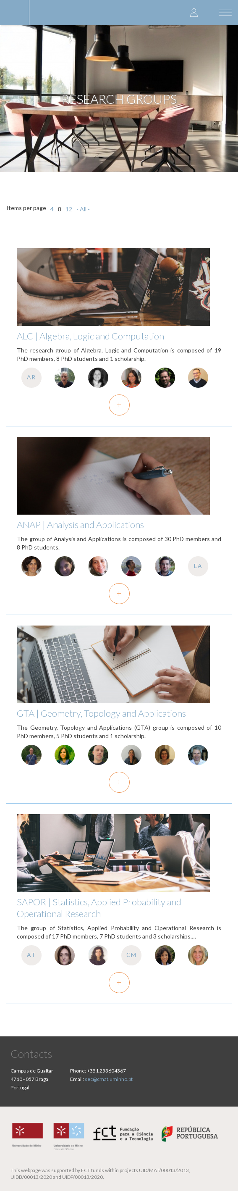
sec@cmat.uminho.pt (109, 1079)
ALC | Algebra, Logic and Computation (90, 336)
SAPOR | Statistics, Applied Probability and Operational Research (99, 907)
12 (68, 209)
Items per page (26, 207)
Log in (193, 12)
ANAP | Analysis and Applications (80, 524)
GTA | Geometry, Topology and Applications (101, 713)
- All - (83, 209)
